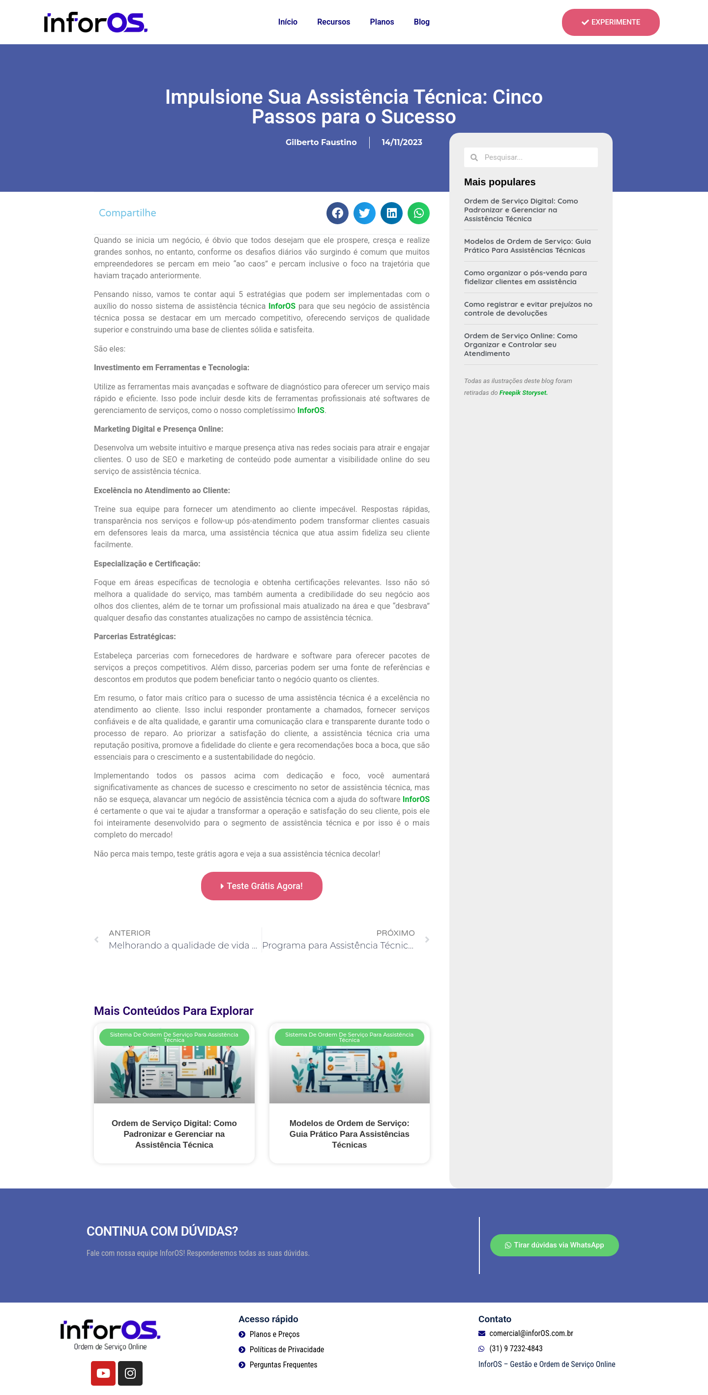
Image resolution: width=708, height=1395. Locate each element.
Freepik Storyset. (524, 392)
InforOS (281, 306)
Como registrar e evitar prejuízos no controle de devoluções (528, 308)
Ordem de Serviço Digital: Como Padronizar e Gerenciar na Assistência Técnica (174, 1134)
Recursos (333, 22)
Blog (422, 22)
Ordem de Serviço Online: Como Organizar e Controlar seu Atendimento (521, 344)
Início (287, 22)
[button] (337, 213)
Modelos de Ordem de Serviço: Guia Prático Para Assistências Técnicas (350, 1134)
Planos (382, 22)
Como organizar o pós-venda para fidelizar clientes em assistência (525, 277)
